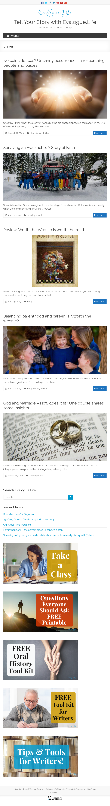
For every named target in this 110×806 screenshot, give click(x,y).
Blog (32, 133)
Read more (99, 133)
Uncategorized (34, 215)
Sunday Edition (43, 133)
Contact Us (55, 793)
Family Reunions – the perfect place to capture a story (33, 530)
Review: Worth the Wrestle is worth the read (43, 230)
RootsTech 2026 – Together (18, 514)
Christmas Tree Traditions (17, 524)
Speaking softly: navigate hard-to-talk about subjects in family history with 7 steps (48, 535)
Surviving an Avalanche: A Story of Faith (39, 147)
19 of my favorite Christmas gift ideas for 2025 (29, 519)
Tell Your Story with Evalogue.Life (55, 22)
